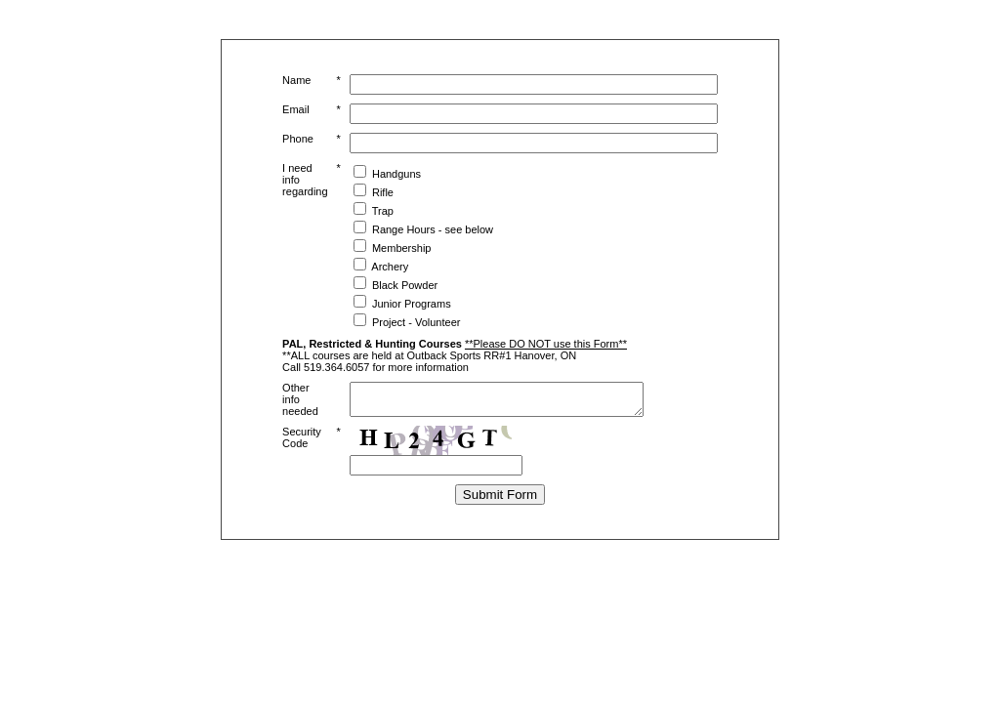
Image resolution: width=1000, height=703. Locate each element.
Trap (383, 211)
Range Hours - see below (432, 229)
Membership (402, 248)
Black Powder (405, 285)
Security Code (301, 443)
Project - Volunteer (416, 322)
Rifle (383, 192)
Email (296, 109)
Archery (389, 266)
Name (296, 80)
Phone (297, 139)
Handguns (396, 174)
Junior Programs (411, 304)
